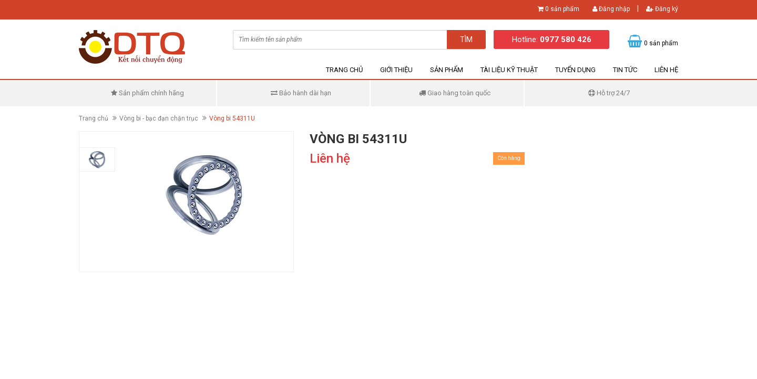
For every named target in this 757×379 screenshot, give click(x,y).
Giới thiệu (396, 70)
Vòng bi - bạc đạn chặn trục (158, 118)
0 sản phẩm (562, 9)
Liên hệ (666, 70)
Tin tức (625, 70)
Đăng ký (662, 9)
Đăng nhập (611, 9)
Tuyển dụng (575, 70)
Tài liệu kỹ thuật (509, 70)
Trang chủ (344, 70)
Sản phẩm (446, 70)
